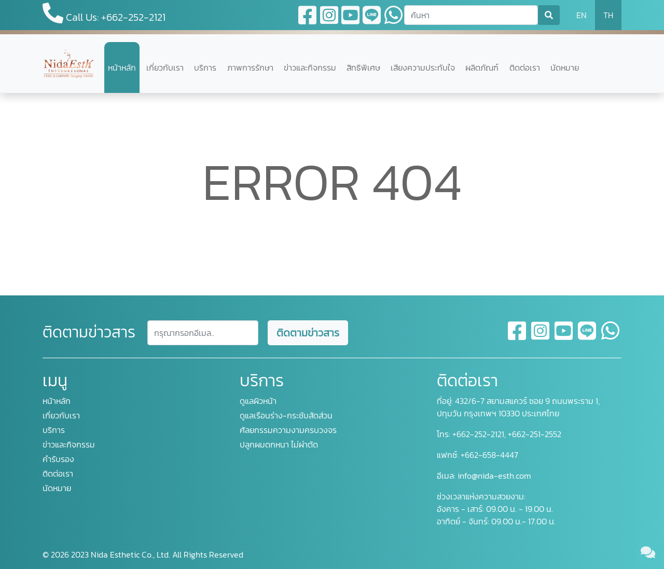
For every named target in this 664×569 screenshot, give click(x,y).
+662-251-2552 (533, 434)
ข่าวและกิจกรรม (310, 67)
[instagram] (540, 337)
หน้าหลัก (122, 67)
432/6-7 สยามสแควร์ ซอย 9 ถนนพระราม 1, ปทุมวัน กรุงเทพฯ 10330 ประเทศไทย (518, 407)
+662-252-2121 (477, 434)
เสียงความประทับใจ (423, 67)
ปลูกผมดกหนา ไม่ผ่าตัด (279, 444)
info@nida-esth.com (494, 475)
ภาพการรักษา (250, 67)
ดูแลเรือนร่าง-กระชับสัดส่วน (286, 415)
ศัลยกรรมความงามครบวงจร (288, 430)
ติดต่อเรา (524, 67)
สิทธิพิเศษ (363, 67)
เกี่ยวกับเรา (165, 67)
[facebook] (517, 337)
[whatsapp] (610, 337)
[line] (587, 337)
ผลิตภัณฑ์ (482, 67)
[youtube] (564, 337)
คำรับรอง (58, 459)
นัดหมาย (564, 67)
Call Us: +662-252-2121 (104, 14)
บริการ (205, 67)
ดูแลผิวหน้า (258, 401)
